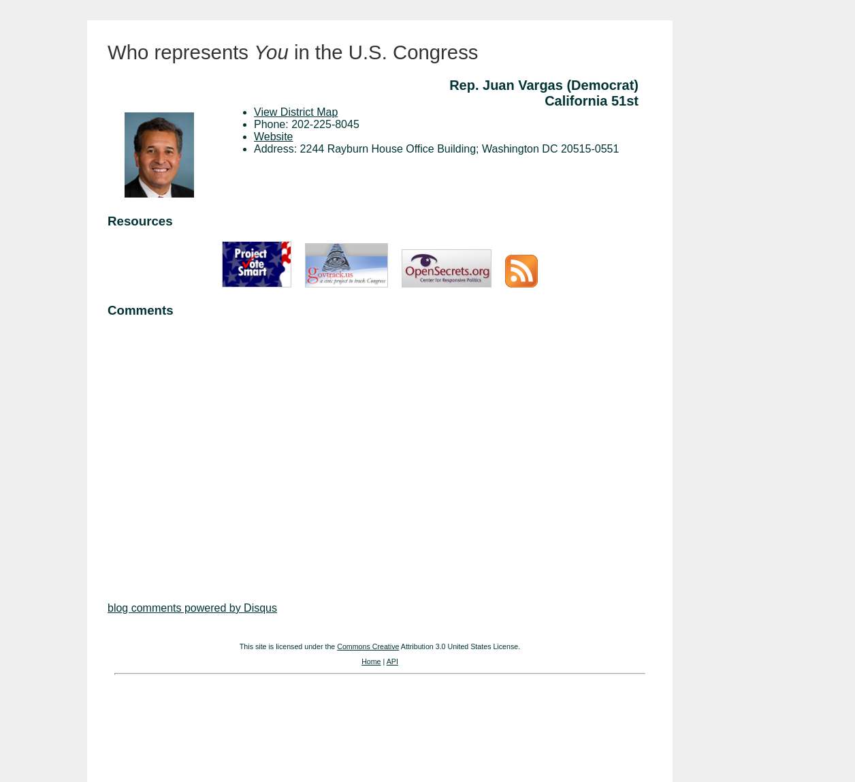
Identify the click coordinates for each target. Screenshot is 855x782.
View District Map (296, 112)
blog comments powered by (192, 608)
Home (371, 661)
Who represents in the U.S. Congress (293, 52)
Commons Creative (368, 646)
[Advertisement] (380, 446)
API (392, 661)
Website (273, 136)
